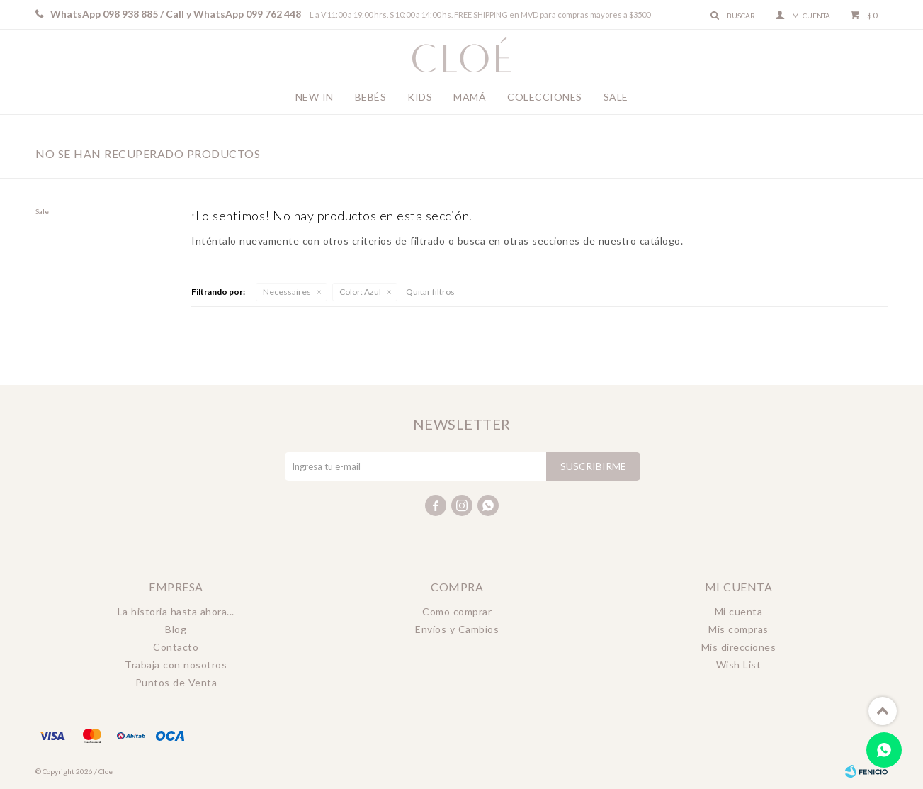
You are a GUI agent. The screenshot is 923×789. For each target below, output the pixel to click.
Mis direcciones (738, 647)
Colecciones (544, 97)
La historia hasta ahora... (176, 611)
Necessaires (287, 291)
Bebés (371, 97)
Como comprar (457, 611)
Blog (175, 629)
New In (314, 97)
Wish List (738, 665)
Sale (616, 97)
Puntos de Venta (176, 682)
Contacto (175, 647)
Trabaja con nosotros (176, 665)
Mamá (469, 97)
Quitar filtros (430, 291)
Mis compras (738, 629)
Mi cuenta (739, 611)
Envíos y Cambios (457, 629)
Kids (419, 97)
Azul (360, 291)
